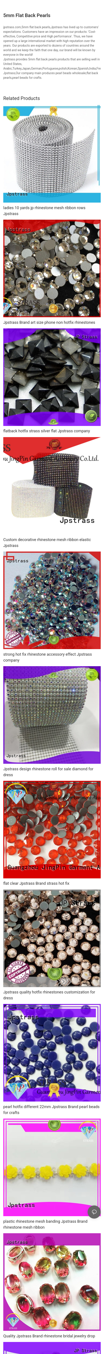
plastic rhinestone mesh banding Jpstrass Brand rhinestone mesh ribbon (45, 1224)
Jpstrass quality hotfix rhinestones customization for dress (49, 995)
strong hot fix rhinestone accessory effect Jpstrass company (47, 657)
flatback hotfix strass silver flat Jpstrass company (46, 431)
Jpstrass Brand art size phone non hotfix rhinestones (49, 322)
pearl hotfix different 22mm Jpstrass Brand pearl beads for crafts (51, 1109)
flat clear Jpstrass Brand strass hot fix (36, 883)
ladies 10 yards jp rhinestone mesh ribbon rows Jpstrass (44, 210)
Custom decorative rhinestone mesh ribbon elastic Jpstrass (47, 542)
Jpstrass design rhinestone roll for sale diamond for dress (48, 772)
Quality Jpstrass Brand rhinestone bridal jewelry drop (49, 1336)
